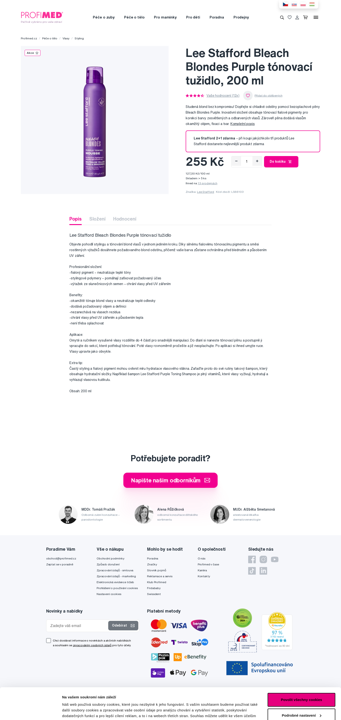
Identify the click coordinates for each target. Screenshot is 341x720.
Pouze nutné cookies (301, 701)
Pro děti (193, 17)
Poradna (217, 17)
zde (237, 698)
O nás (201, 558)
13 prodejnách (207, 183)
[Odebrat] (236, 161)
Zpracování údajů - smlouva (115, 570)
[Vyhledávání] (282, 17)
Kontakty (204, 576)
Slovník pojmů (156, 570)
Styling (79, 38)
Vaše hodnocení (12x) (222, 95)
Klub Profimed (156, 582)
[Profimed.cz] (42, 17)
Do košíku (281, 162)
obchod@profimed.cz (61, 558)
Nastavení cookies (109, 593)
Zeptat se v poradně (59, 564)
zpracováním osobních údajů (92, 645)
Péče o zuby (103, 17)
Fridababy (154, 588)
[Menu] (316, 17)
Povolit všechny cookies (301, 670)
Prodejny (241, 17)
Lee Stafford (205, 191)
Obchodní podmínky (110, 558)
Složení (97, 218)
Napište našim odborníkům (170, 480)
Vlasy (66, 38)
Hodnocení (124, 218)
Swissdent (154, 593)
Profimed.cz (29, 38)
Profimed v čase (208, 564)
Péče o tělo (134, 17)
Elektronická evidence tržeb (115, 582)
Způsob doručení (108, 564)
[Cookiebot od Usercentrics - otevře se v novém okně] (30, 710)
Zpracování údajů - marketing (116, 576)
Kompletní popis (242, 123)
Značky (152, 564)
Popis (75, 218)
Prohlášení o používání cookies (117, 588)
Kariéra (202, 570)
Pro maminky (165, 17)
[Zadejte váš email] (78, 626)
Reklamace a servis (159, 576)
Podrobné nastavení (79, 711)
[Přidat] (257, 161)
